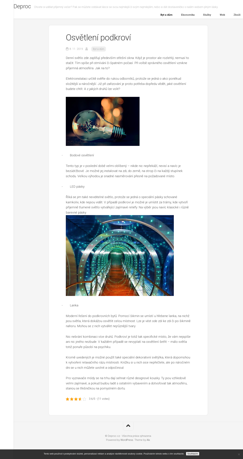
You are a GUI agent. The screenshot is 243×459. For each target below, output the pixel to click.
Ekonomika (197, 15)
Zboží (233, 15)
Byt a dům (181, 15)
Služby (212, 15)
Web (222, 15)
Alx (148, 441)
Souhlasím (192, 453)
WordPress (126, 441)
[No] (238, 454)
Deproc (29, 6)
